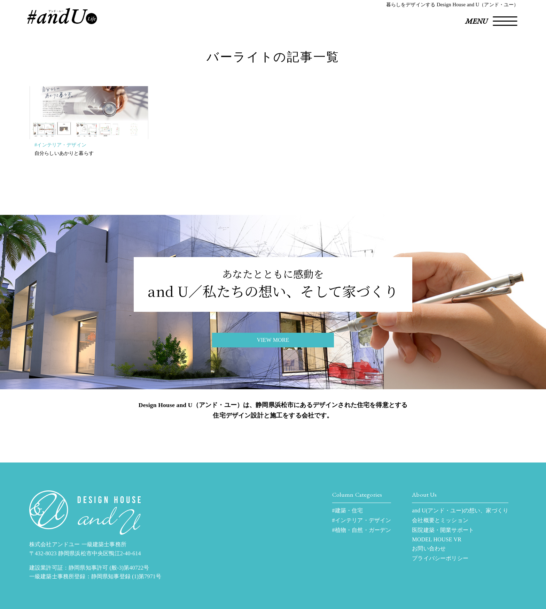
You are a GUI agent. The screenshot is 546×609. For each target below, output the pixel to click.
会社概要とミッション (440, 520)
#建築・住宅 (347, 510)
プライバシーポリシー (440, 558)
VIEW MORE (273, 340)
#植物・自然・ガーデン (361, 530)
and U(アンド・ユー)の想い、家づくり (460, 510)
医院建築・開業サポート (443, 530)
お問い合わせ (429, 548)
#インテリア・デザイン (60, 145)
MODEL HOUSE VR (436, 539)
